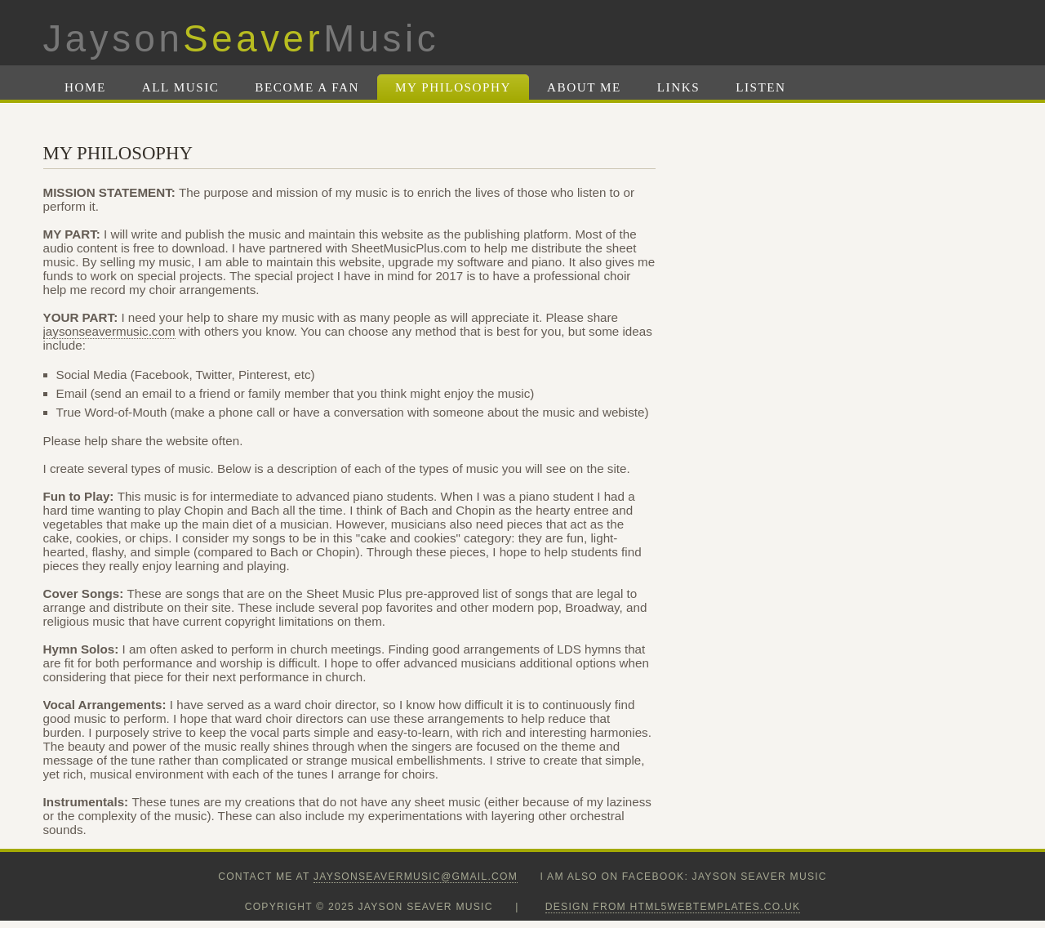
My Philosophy (453, 87)
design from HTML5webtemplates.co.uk (673, 906)
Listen (760, 87)
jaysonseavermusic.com (109, 331)
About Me (584, 87)
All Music (181, 87)
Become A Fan (307, 87)
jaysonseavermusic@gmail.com (416, 876)
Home (85, 87)
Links (678, 87)
